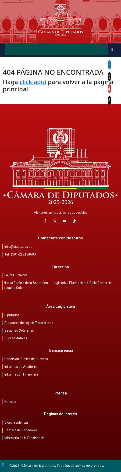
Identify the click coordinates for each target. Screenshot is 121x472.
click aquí (33, 82)
